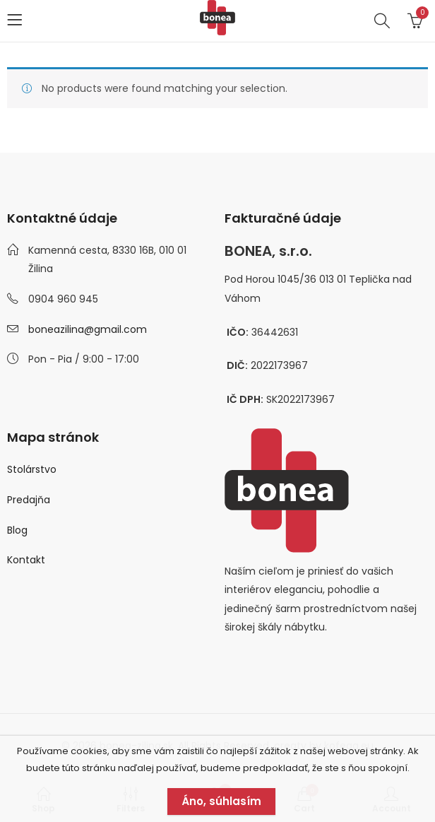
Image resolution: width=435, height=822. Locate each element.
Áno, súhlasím (221, 801)
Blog (17, 530)
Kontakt (26, 560)
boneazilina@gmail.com (87, 329)
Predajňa (28, 500)
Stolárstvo (31, 469)
